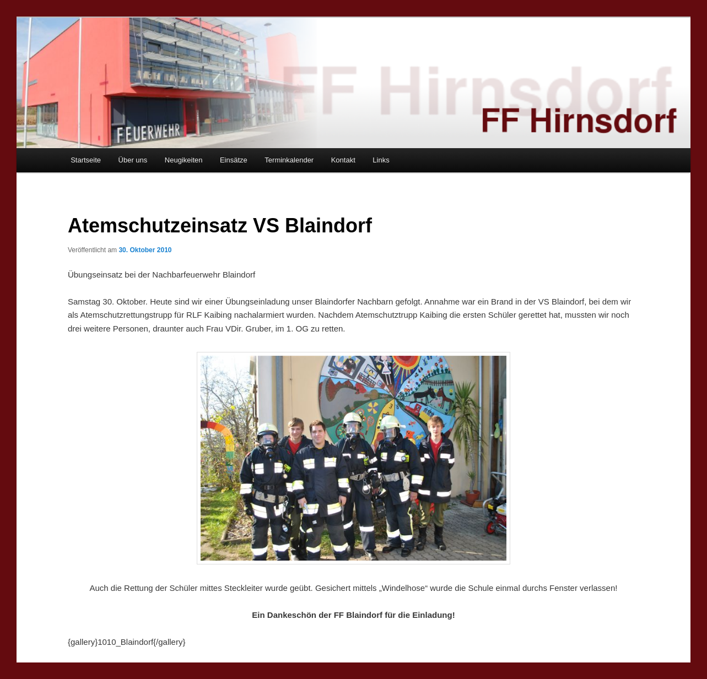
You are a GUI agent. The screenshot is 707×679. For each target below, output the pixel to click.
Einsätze (233, 160)
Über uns (133, 160)
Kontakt (343, 160)
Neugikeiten (184, 160)
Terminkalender (289, 160)
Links (381, 160)
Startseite (86, 160)
